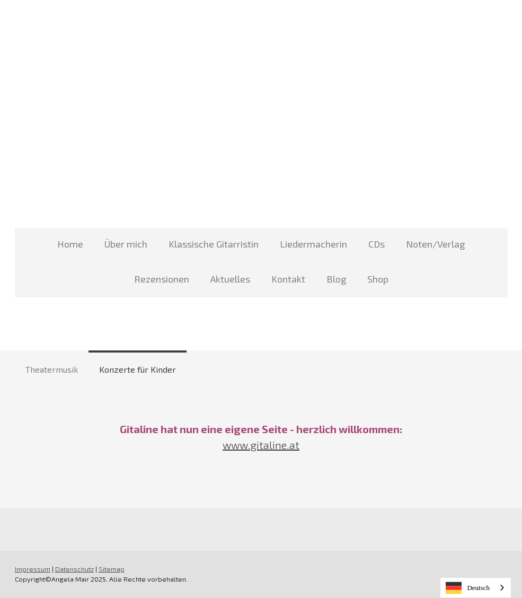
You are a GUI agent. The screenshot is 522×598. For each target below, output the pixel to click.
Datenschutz (74, 569)
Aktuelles (230, 279)
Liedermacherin (313, 244)
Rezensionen (161, 279)
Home (70, 244)
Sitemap (112, 569)
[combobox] (475, 587)
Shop (377, 279)
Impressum (32, 569)
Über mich (125, 244)
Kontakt (288, 279)
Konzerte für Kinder (137, 369)
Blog (336, 279)
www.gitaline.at (261, 444)
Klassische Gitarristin (214, 244)
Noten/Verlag (435, 244)
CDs (376, 244)
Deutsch (468, 588)
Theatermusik (51, 369)
